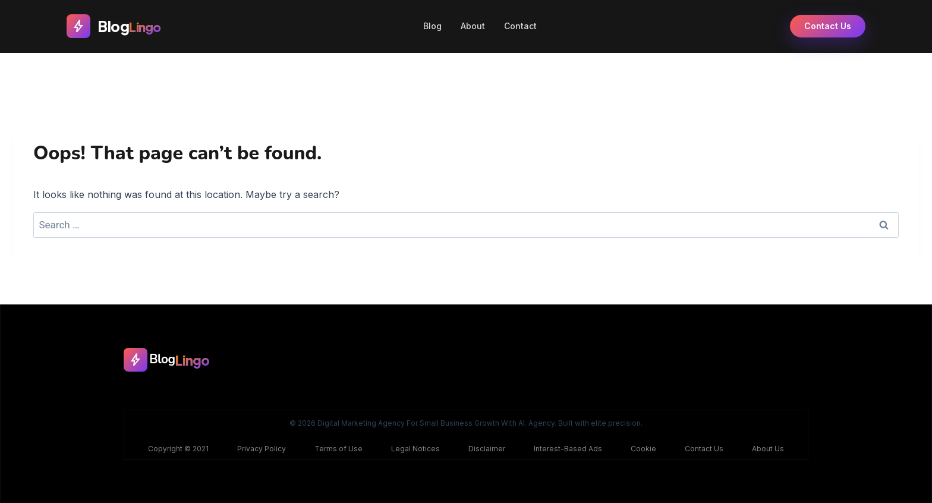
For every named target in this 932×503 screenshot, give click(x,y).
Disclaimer (486, 448)
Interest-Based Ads (568, 448)
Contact (520, 26)
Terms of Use (338, 448)
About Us (768, 448)
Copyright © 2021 (178, 448)
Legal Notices (415, 448)
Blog (432, 26)
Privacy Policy (261, 448)
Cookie (643, 448)
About (473, 26)
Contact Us (827, 26)
